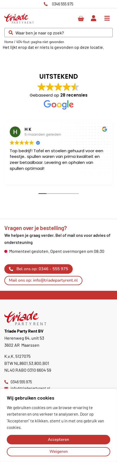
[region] (58, 425)
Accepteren (58, 439)
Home (8, 42)
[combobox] (58, 32)
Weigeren (58, 451)
